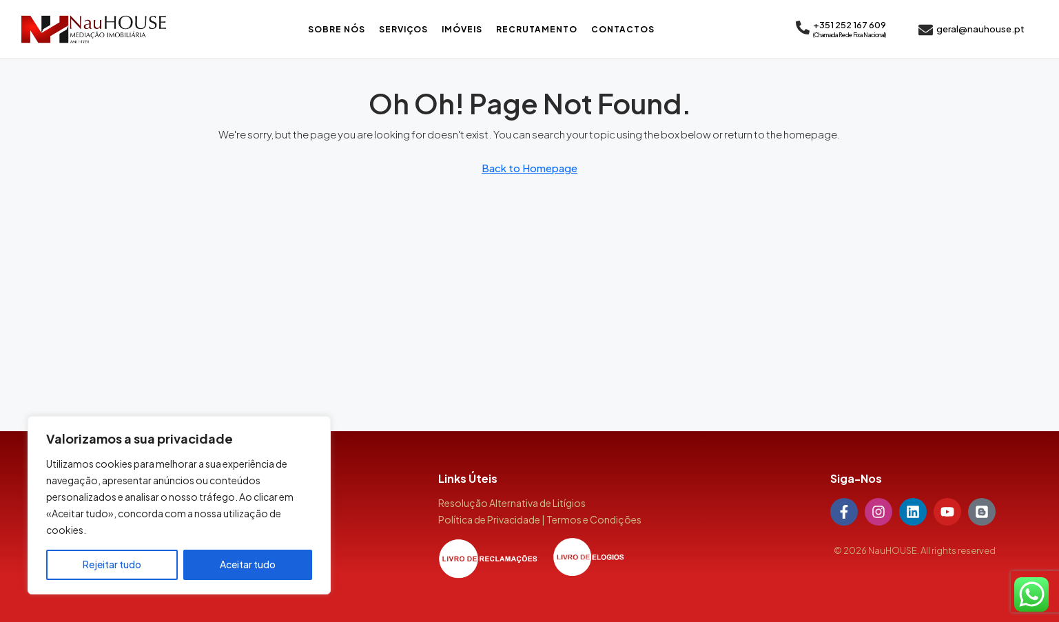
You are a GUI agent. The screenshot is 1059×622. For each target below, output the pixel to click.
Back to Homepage (529, 167)
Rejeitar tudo (112, 565)
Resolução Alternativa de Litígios (512, 503)
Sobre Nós (336, 29)
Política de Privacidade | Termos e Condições (539, 519)
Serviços (403, 29)
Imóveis (462, 29)
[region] (179, 505)
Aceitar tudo (248, 565)
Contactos (623, 29)
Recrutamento (536, 29)
